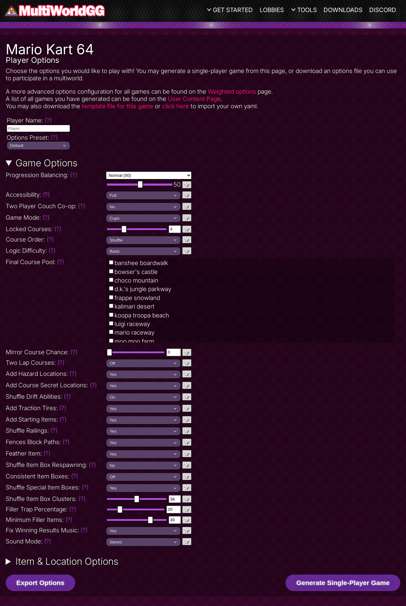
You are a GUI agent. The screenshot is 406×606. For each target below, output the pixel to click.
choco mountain (136, 280)
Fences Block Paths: (37, 442)
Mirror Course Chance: (41, 352)
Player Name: (29, 120)
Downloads (343, 10)
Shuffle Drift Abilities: (38, 396)
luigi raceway (132, 324)
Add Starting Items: (36, 419)
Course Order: (30, 239)
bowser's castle (136, 272)
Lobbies (272, 10)
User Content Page (194, 99)
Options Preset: (32, 137)
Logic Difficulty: (31, 250)
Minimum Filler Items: (39, 519)
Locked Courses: (33, 229)
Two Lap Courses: (35, 362)
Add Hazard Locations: (41, 373)
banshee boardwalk (141, 263)
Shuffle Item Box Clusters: (45, 499)
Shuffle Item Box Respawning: (51, 465)
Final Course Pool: (35, 262)
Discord (382, 10)
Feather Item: (28, 453)
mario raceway (134, 332)
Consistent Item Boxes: (42, 476)
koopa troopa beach (142, 315)
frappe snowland (137, 298)
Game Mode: (27, 217)
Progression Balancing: (55, 175)
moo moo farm (134, 341)
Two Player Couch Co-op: (45, 206)
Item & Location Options (67, 561)
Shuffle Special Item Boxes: (47, 487)
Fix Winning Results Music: (47, 530)
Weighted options (232, 91)
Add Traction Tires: (36, 408)
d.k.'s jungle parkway (143, 289)
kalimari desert (134, 306)
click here (175, 106)
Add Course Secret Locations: (51, 385)
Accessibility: (55, 194)
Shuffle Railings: (31, 430)
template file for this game (117, 106)
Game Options (46, 163)
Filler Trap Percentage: (41, 509)
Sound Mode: (28, 541)
